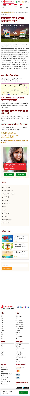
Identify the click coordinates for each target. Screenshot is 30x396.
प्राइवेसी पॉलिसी (19, 353)
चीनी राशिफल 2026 (5, 381)
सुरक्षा (17, 359)
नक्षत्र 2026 (3, 380)
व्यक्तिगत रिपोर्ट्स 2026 (6, 373)
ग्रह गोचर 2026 (4, 369)
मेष (1, 316)
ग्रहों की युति (6, 197)
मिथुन (2, 320)
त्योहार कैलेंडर (19, 320)
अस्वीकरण (18, 361)
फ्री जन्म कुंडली (19, 316)
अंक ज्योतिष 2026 (5, 377)
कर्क (2, 322)
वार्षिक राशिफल (19, 330)
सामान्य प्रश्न (18, 351)
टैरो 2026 (3, 375)
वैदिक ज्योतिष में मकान (8, 194)
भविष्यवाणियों (7, 12)
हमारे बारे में (18, 345)
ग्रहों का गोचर (6, 213)
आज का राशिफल (19, 324)
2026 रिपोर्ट (15, 6)
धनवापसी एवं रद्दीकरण (20, 357)
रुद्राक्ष (2, 351)
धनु (1, 332)
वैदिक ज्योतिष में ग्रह (8, 190)
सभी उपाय (3, 355)
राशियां (2, 313)
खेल (13, 12)
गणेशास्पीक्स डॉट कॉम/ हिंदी (7, 137)
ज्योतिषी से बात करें (4, 6)
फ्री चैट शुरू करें (23, 392)
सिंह (2, 324)
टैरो (16, 338)
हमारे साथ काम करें (20, 349)
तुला (2, 328)
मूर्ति (2, 353)
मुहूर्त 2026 (3, 371)
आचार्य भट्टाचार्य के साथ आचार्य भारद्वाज (10, 135)
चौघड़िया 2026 (4, 384)
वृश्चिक (2, 330)
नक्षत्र (4, 210)
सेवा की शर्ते (18, 355)
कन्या (2, 326)
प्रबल (4, 206)
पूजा (2, 345)
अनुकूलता (18, 332)
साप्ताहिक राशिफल (20, 326)
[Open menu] (2, 2)
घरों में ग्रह (5, 200)
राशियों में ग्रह (6, 203)
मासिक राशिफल (19, 328)
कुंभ (2, 336)
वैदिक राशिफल (6, 187)
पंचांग (17, 318)
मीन (2, 338)
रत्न (1, 347)
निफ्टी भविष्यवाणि (20, 322)
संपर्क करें (18, 347)
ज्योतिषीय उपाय (7, 219)
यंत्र (1, 349)
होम (2, 12)
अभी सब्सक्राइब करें (7, 268)
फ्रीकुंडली (27, 6)
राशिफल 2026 (4, 367)
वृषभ (2, 318)
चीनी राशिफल (19, 336)
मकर (2, 334)
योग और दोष (6, 223)
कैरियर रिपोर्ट (21, 6)
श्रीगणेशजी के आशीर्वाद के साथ (8, 133)
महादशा (5, 216)
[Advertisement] (15, 288)
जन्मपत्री (10, 6)
